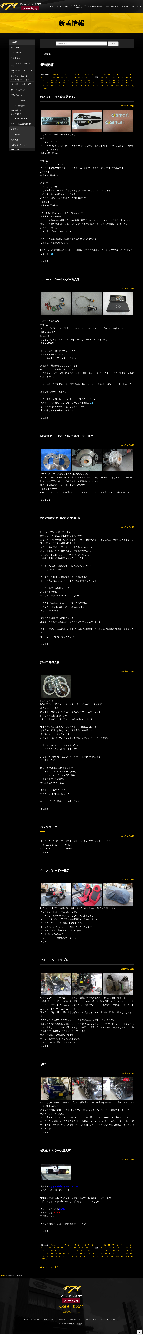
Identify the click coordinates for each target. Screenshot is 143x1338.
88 (52, 86)
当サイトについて (91, 1323)
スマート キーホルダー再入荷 (60, 279)
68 (60, 83)
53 (89, 80)
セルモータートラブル (55, 962)
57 (106, 80)
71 (72, 83)
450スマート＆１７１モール (23, 71)
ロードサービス (17, 53)
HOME (52, 7)
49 (72, 80)
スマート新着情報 (18, 106)
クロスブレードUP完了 (55, 872)
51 (81, 80)
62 (127, 80)
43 (47, 80)
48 (68, 80)
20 (41, 77)
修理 (43, 1066)
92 (68, 86)
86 (43, 86)
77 (97, 83)
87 (47, 86)
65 (47, 83)
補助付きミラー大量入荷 (56, 1153)
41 (131, 77)
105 (127, 86)
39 (122, 77)
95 (81, 86)
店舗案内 (125, 7)
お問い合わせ (137, 7)
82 (118, 83)
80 (110, 83)
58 (110, 80)
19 (130, 75)
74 (85, 83)
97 (89, 86)
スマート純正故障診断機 (21, 124)
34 (102, 77)
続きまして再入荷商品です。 (59, 97)
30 (83, 77)
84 (127, 83)
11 (96, 75)
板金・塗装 (15, 140)
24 (58, 77)
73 (81, 83)
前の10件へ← (55, 75)
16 (117, 75)
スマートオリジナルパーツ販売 (78, 7)
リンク (105, 1323)
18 (125, 75)
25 (62, 77)
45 (56, 80)
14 (109, 75)
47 (64, 80)
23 (54, 77)
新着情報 (48, 54)
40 (127, 77)
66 (52, 83)
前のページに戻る (49, 1270)
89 (56, 86)
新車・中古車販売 (95, 7)
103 (117, 86)
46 (60, 80)
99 (97, 86)
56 (102, 80)
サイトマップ (117, 1323)
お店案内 (14, 129)
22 (50, 77)
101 (107, 86)
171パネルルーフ (21, 76)
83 (122, 83)
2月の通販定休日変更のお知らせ (61, 519)
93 (72, 86)
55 (97, 80)
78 (102, 83)
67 (56, 83)
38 (118, 77)
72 (77, 83)
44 (52, 80)
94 (77, 86)
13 (105, 75)
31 (87, 77)
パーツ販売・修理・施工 (21, 84)
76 (93, 83)
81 (114, 83)
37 (114, 77)
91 (64, 86)
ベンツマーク (49, 828)
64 (43, 83)
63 (131, 80)
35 (106, 77)
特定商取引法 (75, 1323)
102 (112, 86)
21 (45, 77)
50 (77, 80)
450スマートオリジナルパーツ (21, 64)
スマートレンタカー (19, 118)
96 (85, 86)
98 (93, 86)
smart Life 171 (62, 7)
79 (106, 83)
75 (89, 83)
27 (70, 77)
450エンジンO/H (18, 100)
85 (131, 83)
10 (92, 75)
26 (66, 77)
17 (121, 75)
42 (43, 80)
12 (100, 75)
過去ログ (18, 114)
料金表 (17, 149)
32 (91, 77)
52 (85, 80)
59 (114, 80)
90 (60, 86)
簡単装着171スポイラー (23, 80)
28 (75, 77)
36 (110, 77)
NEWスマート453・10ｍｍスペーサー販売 (68, 436)
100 (102, 86)
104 (122, 86)
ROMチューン (17, 95)
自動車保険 (15, 58)
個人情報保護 (61, 1323)
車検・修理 (15, 134)
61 (122, 80)
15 (113, 75)
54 (93, 80)
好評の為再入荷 (50, 663)
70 (68, 83)
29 (79, 77)
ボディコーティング (112, 7)
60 (118, 80)
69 (64, 83)
